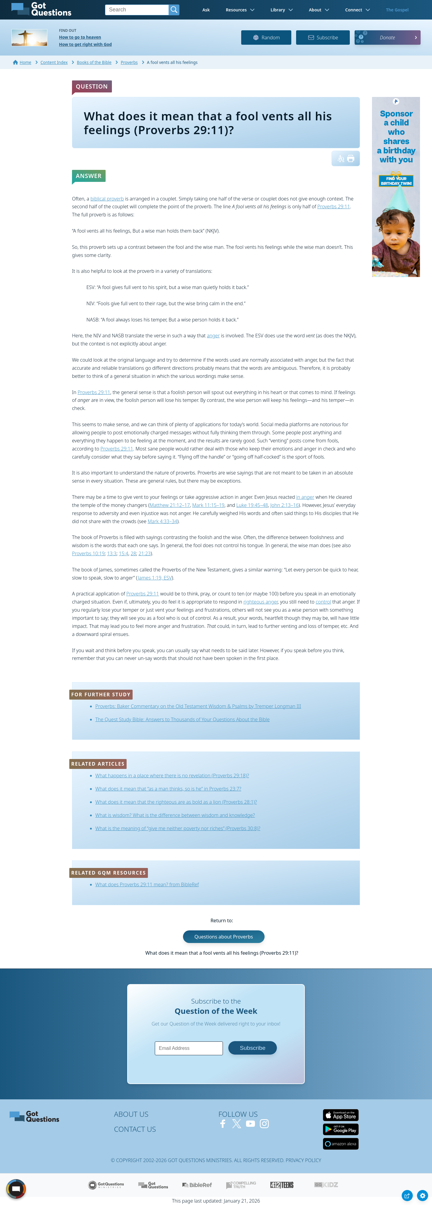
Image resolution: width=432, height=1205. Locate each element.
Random (266, 37)
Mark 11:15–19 (208, 505)
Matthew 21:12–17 (170, 505)
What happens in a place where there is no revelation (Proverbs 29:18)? (172, 775)
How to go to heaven (80, 37)
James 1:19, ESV (155, 577)
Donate (387, 37)
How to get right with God (85, 44)
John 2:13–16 (284, 505)
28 (133, 553)
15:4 (123, 553)
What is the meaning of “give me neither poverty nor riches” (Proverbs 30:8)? (177, 828)
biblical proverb (107, 198)
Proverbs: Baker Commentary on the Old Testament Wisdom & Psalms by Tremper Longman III (198, 706)
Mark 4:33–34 (162, 521)
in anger (305, 497)
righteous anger (261, 601)
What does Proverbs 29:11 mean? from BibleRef (147, 884)
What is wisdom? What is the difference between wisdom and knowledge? (175, 815)
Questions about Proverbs (223, 936)
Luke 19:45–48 (252, 505)
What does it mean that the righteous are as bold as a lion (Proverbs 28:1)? (176, 802)
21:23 (145, 553)
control (323, 601)
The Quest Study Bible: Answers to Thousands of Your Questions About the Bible (182, 719)
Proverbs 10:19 (88, 553)
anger (213, 335)
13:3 (111, 553)
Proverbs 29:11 (333, 206)
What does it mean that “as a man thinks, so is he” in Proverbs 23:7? (168, 788)
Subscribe (323, 37)
